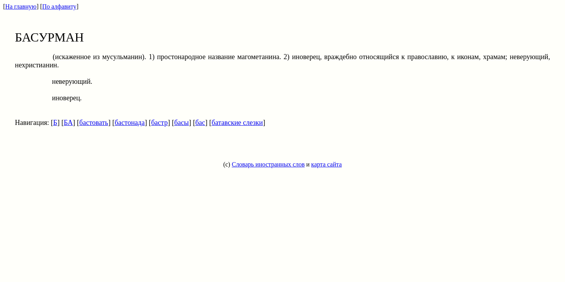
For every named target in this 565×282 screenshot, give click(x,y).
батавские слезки (237, 123)
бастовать (93, 123)
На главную (20, 6)
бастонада (130, 123)
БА (68, 123)
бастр (159, 123)
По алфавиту (59, 6)
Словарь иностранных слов (268, 164)
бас (200, 123)
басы (181, 123)
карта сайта (326, 164)
